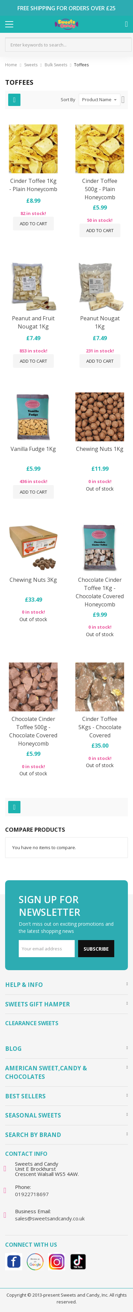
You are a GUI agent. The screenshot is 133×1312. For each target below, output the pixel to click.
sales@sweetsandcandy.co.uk (50, 1218)
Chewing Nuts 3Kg (33, 580)
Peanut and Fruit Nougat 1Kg (33, 322)
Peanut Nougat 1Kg (100, 322)
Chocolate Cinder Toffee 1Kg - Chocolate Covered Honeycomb (100, 592)
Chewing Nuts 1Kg (99, 449)
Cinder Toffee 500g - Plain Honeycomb (99, 189)
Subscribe (96, 949)
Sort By (68, 99)
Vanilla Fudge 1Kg (33, 449)
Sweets (31, 65)
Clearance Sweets (31, 1023)
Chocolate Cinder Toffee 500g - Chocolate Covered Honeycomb (33, 731)
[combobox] (68, 45)
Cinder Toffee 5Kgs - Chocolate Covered (99, 727)
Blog (13, 1049)
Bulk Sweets (56, 65)
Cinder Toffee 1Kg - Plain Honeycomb (33, 185)
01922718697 (32, 1194)
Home (11, 65)
